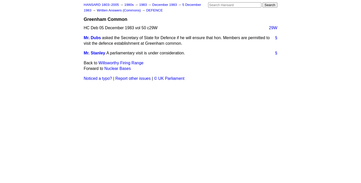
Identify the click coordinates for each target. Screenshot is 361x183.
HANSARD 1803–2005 (101, 5)
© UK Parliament (169, 78)
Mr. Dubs (92, 38)
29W (273, 28)
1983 (143, 5)
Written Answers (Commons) (119, 10)
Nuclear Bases (117, 68)
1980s (129, 5)
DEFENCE (154, 10)
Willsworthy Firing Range (120, 63)
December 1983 (165, 5)
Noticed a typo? (98, 78)
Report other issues (133, 78)
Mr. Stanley (94, 53)
